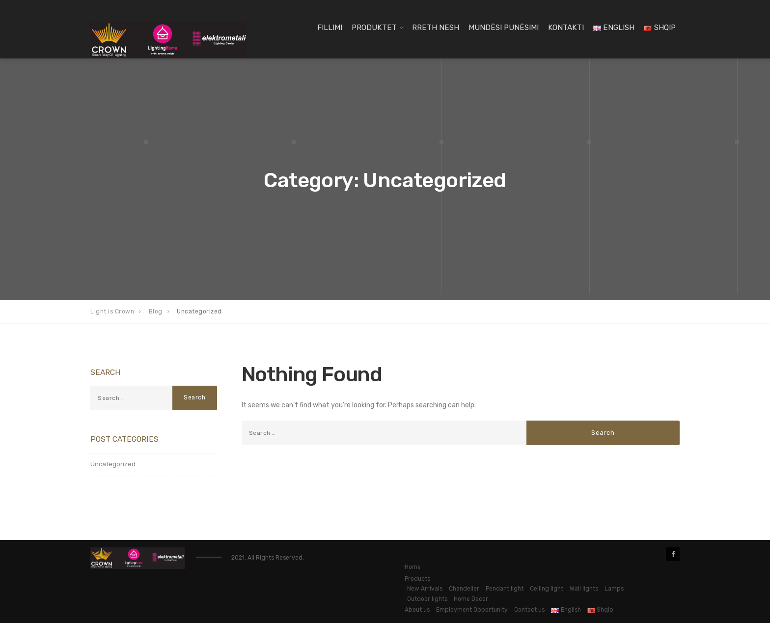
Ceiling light (546, 588)
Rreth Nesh (435, 27)
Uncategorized (113, 464)
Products (417, 578)
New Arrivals (424, 588)
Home (413, 567)
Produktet (374, 27)
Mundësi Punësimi (503, 27)
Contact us (529, 609)
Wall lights (584, 588)
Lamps (614, 588)
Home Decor (471, 598)
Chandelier (464, 588)
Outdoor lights (427, 598)
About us (417, 609)
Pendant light (504, 588)
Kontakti (566, 27)
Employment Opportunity (472, 609)
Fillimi (329, 27)
